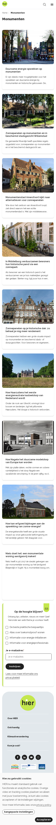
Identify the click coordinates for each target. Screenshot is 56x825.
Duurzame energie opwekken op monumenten (24, 70)
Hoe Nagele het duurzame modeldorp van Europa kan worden (27, 461)
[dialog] (28, 799)
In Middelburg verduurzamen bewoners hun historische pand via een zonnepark (28, 264)
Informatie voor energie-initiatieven (28, 637)
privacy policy (43, 805)
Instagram (38, 757)
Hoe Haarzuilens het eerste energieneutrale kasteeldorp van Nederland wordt (24, 395)
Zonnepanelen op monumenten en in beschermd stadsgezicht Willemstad (26, 134)
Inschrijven (14, 666)
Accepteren (44, 819)
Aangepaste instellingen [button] (18, 811)
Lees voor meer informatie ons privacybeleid (22, 675)
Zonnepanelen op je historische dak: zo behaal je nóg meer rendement (28, 330)
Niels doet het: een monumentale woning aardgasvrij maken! (24, 555)
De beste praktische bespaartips (27, 627)
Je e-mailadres (14, 650)
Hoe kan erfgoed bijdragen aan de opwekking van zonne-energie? (25, 525)
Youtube (31, 757)
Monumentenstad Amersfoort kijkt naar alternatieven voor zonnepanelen (28, 198)
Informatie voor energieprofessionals (29, 643)
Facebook (17, 757)
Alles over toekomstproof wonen (27, 632)
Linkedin (24, 757)
